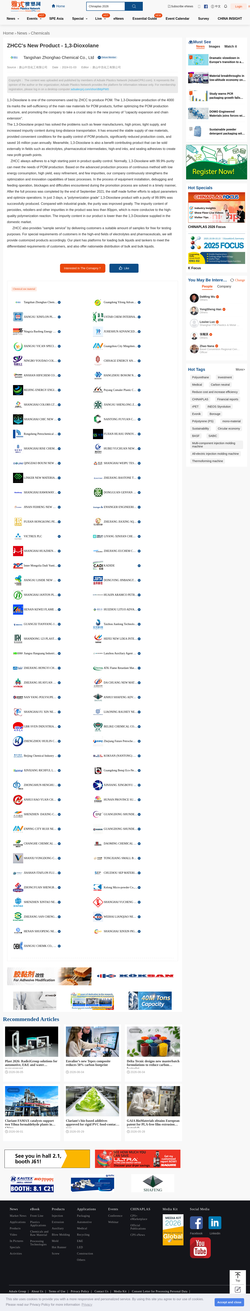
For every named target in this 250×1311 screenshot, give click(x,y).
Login (238, 6)
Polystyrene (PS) (203, 421)
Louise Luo (207, 321)
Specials (15, 1247)
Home (8, 33)
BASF (196, 435)
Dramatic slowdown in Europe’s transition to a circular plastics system (226, 59)
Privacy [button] (87, 1304)
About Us (37, 1291)
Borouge (215, 414)
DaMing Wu (207, 296)
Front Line (36, 1215)
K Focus (194, 268)
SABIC (213, 435)
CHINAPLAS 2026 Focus (207, 227)
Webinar (113, 1222)
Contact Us (101, 1291)
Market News (18, 1215)
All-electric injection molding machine (215, 453)
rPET (195, 406)
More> (240, 369)
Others (81, 1259)
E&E (80, 1241)
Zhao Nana (207, 346)
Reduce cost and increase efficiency (215, 392)
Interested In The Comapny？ (82, 268)
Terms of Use (57, 1291)
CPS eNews (137, 1234)
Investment (225, 377)
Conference (115, 1215)
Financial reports (227, 399)
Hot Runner (59, 1247)
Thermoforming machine (207, 461)
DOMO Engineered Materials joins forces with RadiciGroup (227, 113)
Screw (56, 1253)
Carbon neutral (220, 384)
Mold (55, 1241)
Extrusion (58, 1222)
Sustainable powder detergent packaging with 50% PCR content (227, 131)
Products (15, 1228)
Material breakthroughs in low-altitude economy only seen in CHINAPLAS (227, 77)
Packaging (83, 1215)
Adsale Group (17, 1291)
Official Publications (138, 1227)
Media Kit (120, 1291)
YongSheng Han (211, 309)
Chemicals (40, 33)
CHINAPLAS (200, 399)
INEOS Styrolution (219, 406)
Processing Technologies (38, 1243)
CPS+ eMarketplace (138, 1217)
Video (13, 1234)
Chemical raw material (24, 289)
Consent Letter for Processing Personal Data (160, 1291)
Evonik (196, 414)
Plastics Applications (38, 1224)
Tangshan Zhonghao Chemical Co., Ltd (58, 57)
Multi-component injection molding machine (213, 445)
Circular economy (229, 428)
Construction (85, 1253)
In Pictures (16, 1241)
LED (80, 1247)
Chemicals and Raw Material (39, 1233)
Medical (197, 384)
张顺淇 (204, 334)
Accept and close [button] (229, 1302)
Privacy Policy (80, 1291)
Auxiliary (58, 1228)
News (22, 33)
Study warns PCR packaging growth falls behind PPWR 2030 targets (228, 95)
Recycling (83, 1234)
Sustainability (200, 428)
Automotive (84, 1222)
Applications (18, 1222)
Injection (57, 1215)
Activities (16, 1253)
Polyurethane (200, 377)
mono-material (231, 421)
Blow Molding (61, 1234)
